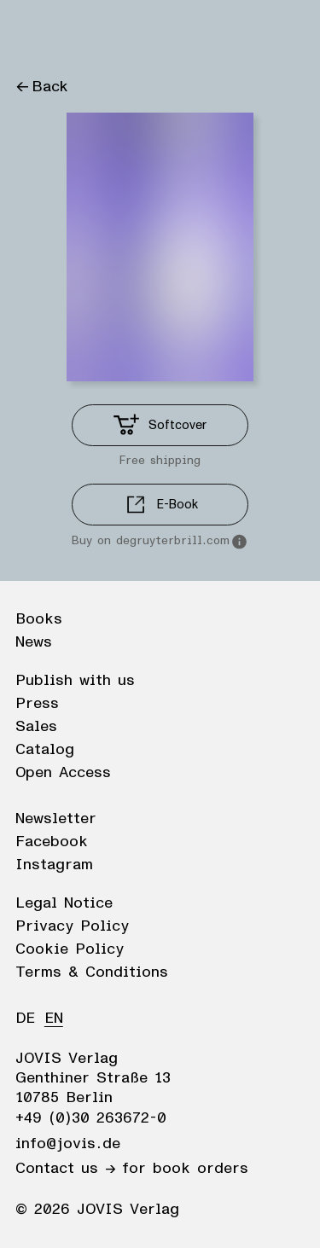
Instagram (54, 865)
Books (38, 619)
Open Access (63, 773)
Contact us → (65, 1168)
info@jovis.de (67, 1144)
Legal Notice (64, 903)
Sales (36, 726)
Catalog (44, 750)
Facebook (51, 842)
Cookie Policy (69, 949)
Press (37, 703)
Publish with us (75, 680)
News (33, 642)
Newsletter (55, 819)
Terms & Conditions (91, 972)
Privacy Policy (72, 926)
